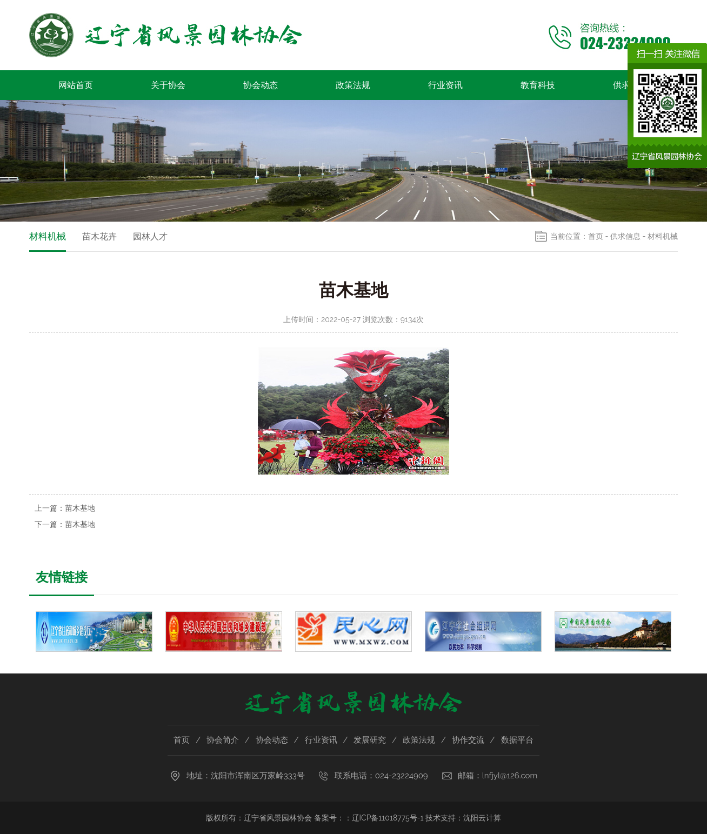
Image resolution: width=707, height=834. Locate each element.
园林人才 (150, 236)
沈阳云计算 (482, 817)
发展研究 (370, 740)
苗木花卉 (99, 236)
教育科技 (538, 85)
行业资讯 (445, 85)
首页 (595, 236)
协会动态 (260, 85)
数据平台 (517, 740)
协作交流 (468, 740)
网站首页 (75, 85)
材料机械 (47, 236)
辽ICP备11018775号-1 (388, 817)
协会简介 (222, 740)
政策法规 (353, 85)
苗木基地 (80, 508)
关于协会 (168, 85)
